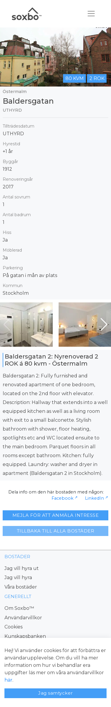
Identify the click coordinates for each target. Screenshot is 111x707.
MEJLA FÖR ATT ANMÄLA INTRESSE (55, 515)
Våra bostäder (20, 587)
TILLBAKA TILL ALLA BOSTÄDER (55, 531)
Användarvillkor (23, 617)
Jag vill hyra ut (21, 568)
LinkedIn (94, 498)
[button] (104, 324)
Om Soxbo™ (19, 608)
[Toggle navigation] (91, 13)
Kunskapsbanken (25, 636)
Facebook (62, 498)
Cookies (13, 627)
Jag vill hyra (18, 577)
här (8, 680)
